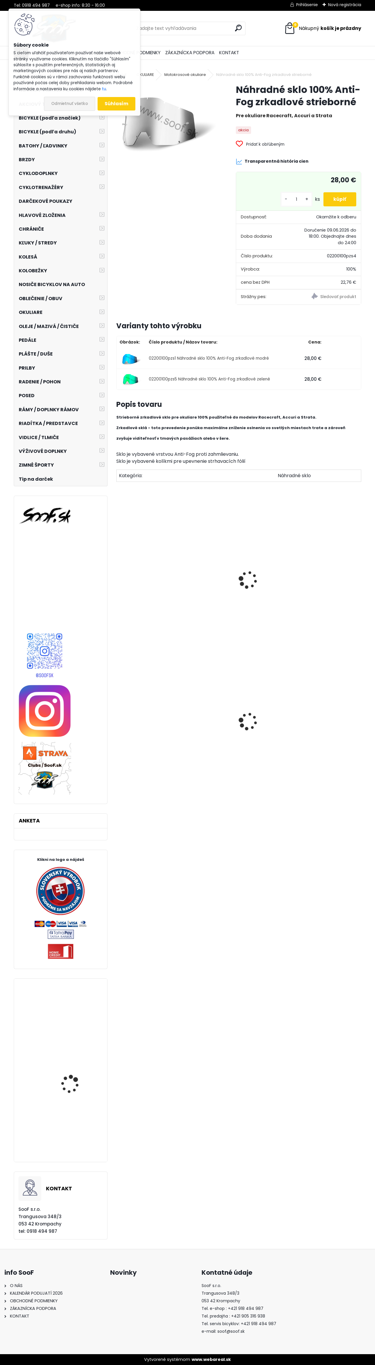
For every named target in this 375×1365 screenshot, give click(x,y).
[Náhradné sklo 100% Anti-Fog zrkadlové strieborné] (166, 120)
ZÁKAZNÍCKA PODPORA (189, 53)
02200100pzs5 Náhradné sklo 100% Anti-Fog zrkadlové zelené (209, 379)
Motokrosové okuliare (185, 74)
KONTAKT (229, 53)
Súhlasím (116, 103)
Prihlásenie (307, 5)
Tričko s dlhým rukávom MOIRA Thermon (322, 738)
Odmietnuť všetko (69, 103)
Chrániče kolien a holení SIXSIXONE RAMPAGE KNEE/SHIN (77, 1077)
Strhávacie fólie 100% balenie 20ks (153, 589)
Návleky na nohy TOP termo (235, 742)
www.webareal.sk (211, 1359)
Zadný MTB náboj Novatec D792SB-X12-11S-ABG (75, 1029)
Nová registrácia (344, 5)
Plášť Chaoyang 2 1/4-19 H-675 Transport (155, 747)
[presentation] (119, 573)
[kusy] (293, 199)
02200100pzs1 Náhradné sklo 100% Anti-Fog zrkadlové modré (209, 358)
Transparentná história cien (272, 161)
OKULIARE (145, 74)
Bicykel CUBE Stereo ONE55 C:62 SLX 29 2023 (77, 1141)
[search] (238, 28)
